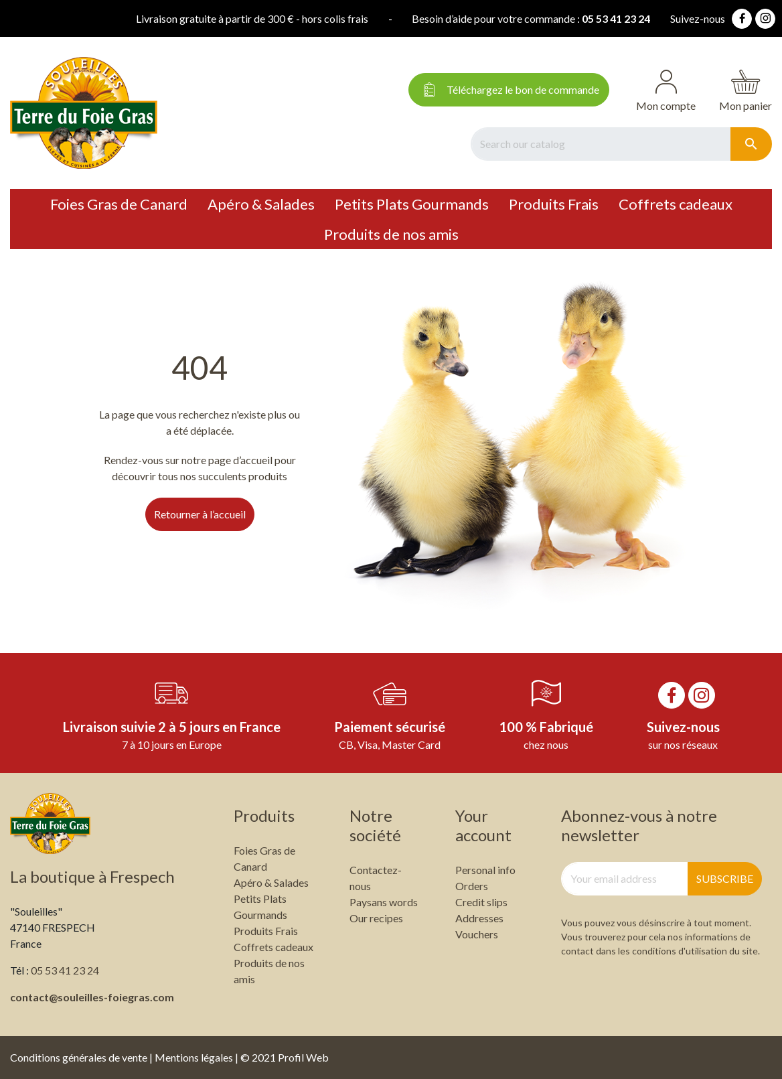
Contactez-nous (375, 877)
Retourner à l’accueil (200, 514)
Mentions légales (194, 1057)
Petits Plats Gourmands (412, 204)
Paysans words (383, 901)
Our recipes (376, 918)
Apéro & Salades (261, 204)
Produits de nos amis (391, 234)
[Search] (600, 144)
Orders (471, 885)
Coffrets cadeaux (675, 204)
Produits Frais (554, 204)
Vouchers (476, 934)
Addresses (479, 918)
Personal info (485, 869)
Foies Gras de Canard (118, 204)
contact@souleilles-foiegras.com (92, 997)
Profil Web (303, 1057)
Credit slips (481, 901)
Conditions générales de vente (78, 1057)
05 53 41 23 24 (531, 18)
